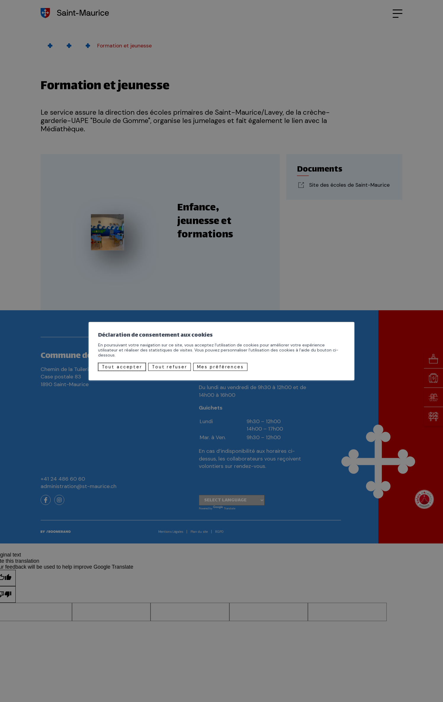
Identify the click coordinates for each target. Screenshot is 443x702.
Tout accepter (122, 367)
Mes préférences (220, 367)
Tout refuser (169, 367)
